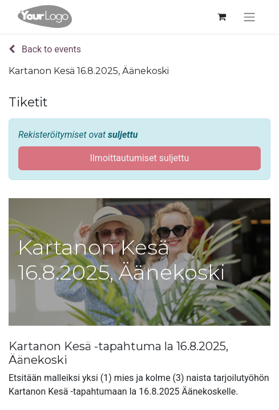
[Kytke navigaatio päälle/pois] (249, 17)
